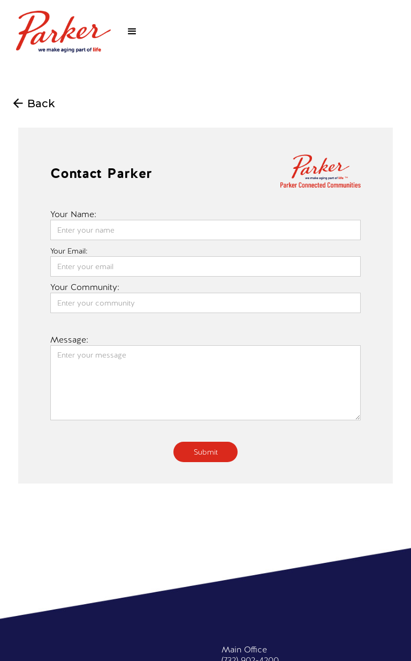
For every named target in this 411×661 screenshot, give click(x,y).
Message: (69, 340)
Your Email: (69, 251)
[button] (132, 32)
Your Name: (73, 214)
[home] (63, 31)
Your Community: (84, 287)
